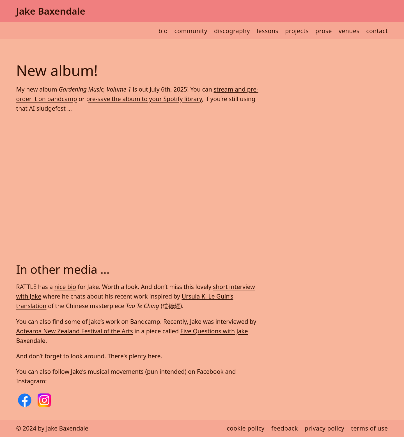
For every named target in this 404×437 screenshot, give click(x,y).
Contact (377, 31)
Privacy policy (325, 428)
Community (191, 31)
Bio (163, 31)
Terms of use (369, 428)
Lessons (268, 31)
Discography (232, 31)
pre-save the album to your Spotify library (144, 99)
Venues (349, 31)
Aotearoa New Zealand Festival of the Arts (74, 331)
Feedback (284, 428)
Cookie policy (246, 428)
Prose (323, 31)
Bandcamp (145, 321)
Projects (297, 31)
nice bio (65, 287)
